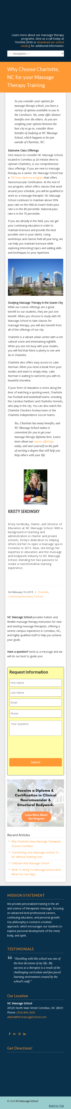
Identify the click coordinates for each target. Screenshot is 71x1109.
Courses (39, 596)
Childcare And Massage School (30, 863)
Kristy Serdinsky (23, 511)
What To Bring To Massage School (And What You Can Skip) (36, 872)
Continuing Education (20, 596)
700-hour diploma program (26, 177)
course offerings (44, 441)
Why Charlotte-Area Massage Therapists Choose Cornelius (36, 844)
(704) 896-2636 (25, 1012)
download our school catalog (42, 44)
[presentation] (38, 747)
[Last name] (35, 693)
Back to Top (56, 1105)
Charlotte (43, 592)
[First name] (35, 683)
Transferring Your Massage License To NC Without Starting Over (35, 855)
